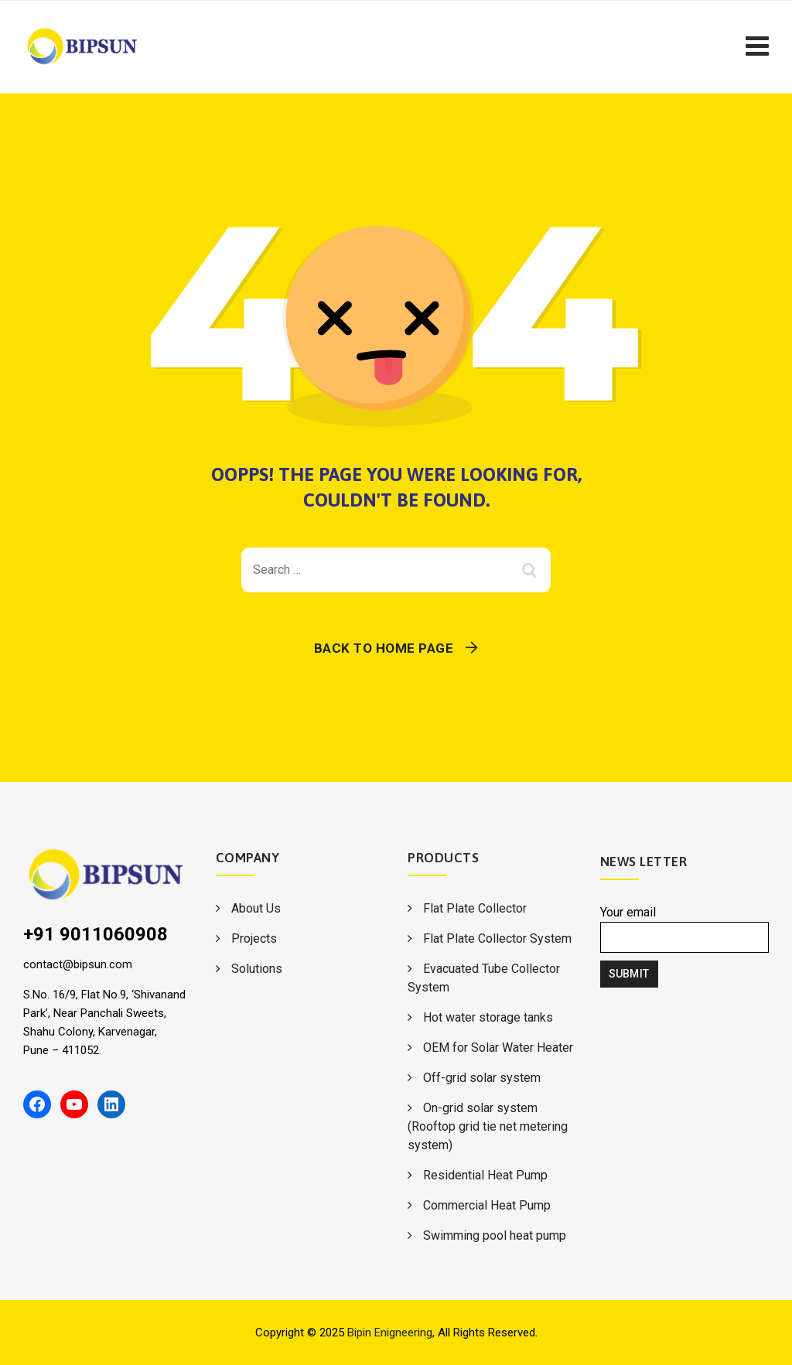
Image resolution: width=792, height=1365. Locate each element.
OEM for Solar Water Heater (498, 1047)
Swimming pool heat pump (494, 1235)
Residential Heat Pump (485, 1175)
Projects (254, 938)
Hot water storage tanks (488, 1017)
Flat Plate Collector (475, 908)
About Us (256, 908)
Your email (685, 929)
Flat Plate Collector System (497, 938)
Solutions (256, 968)
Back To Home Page (384, 648)
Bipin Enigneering (389, 1332)
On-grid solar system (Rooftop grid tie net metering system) (488, 1126)
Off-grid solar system (482, 1077)
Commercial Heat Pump (487, 1205)
